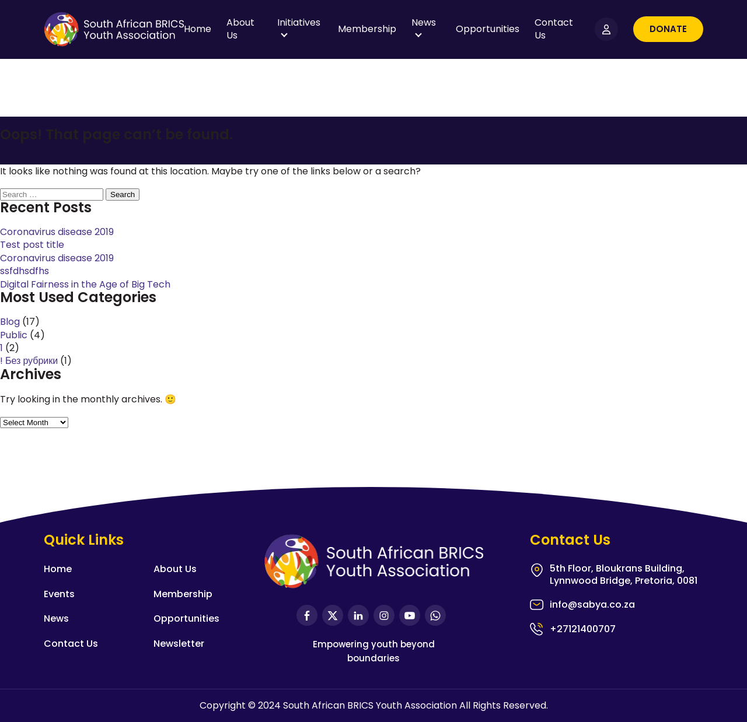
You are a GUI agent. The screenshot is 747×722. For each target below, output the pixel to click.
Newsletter (178, 643)
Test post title (32, 244)
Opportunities (487, 29)
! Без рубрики (29, 360)
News (423, 22)
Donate (668, 29)
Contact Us (554, 29)
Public (13, 335)
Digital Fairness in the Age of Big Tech (85, 284)
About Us (240, 29)
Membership (367, 29)
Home (197, 29)
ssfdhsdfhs (24, 271)
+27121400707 (583, 629)
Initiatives (298, 22)
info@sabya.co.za (592, 605)
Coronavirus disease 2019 (57, 232)
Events (59, 594)
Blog (10, 321)
